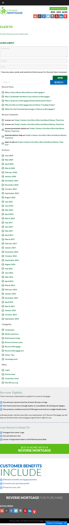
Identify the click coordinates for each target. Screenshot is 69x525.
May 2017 (9, 231)
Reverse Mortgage (13, 346)
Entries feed (10, 374)
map (34, 512)
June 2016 (9, 273)
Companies (9, 330)
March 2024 (10, 168)
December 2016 (11, 252)
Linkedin (30, 511)
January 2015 (10, 310)
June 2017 (9, 227)
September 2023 (12, 193)
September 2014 (12, 319)
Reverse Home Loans (14, 342)
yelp (25, 511)
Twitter (16, 511)
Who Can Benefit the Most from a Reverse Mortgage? (27, 96)
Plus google (7, 511)
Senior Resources (58, 9)
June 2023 (9, 206)
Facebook (11, 511)
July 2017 (9, 222)
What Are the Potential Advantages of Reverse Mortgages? (30, 109)
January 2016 (10, 294)
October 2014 (11, 314)
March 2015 (10, 306)
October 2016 (11, 256)
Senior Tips (9, 355)
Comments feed (11, 378)
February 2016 (11, 289)
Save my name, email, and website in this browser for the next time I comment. (34, 72)
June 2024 (9, 155)
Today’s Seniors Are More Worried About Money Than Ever (39, 120)
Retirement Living (12, 338)
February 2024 (11, 172)
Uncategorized (11, 359)
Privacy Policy (15, 521)
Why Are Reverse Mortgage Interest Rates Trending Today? (30, 105)
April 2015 (9, 302)
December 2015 (11, 298)
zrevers (16, 34)
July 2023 (9, 202)
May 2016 (9, 277)
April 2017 (9, 235)
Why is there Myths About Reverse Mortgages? (25, 92)
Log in (7, 370)
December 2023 (11, 181)
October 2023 (11, 189)
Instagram (21, 511)
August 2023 (10, 197)
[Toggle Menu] (3, 2)
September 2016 (12, 260)
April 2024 (9, 164)
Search (58, 82)
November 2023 (11, 185)
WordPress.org (11, 383)
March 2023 (10, 218)
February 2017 (11, 243)
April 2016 (9, 281)
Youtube (2, 511)
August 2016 (10, 264)
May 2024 (9, 160)
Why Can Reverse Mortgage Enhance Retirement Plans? (28, 101)
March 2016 (10, 285)
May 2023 (9, 210)
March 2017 (10, 239)
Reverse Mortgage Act (14, 351)
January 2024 (10, 176)
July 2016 (9, 268)
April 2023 (9, 214)
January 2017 (10, 248)
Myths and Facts (12, 334)
